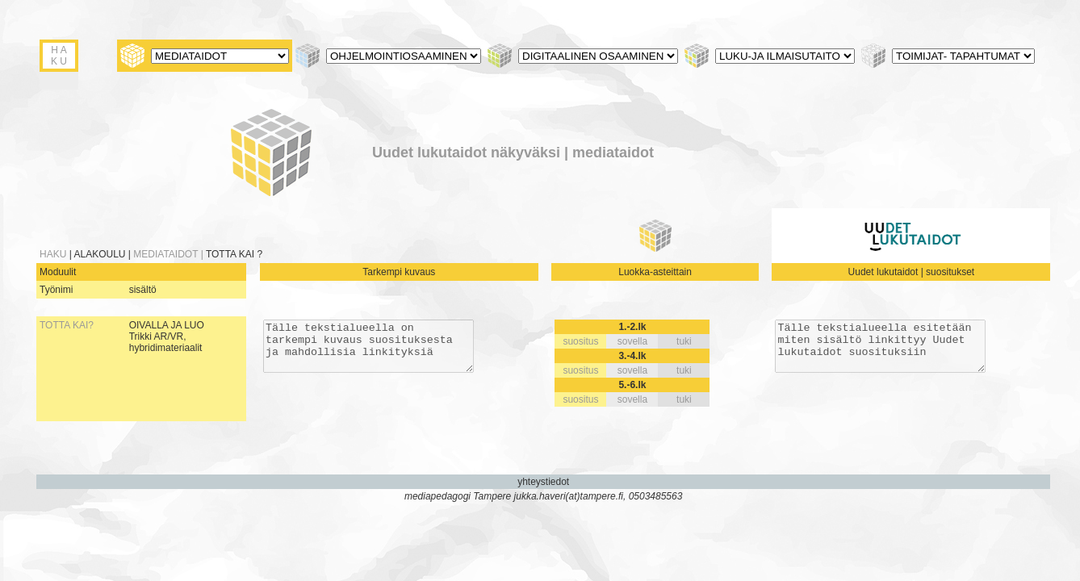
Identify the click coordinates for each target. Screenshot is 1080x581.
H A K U (59, 55)
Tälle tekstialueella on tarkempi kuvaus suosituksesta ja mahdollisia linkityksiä (367, 351)
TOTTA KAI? (67, 325)
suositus (580, 341)
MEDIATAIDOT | (169, 254)
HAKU (54, 254)
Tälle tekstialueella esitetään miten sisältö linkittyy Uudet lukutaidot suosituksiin (879, 351)
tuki (683, 341)
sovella (632, 341)
